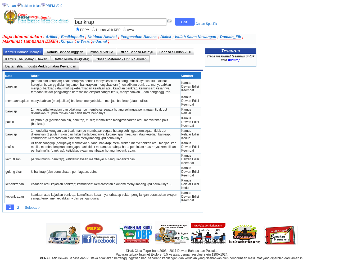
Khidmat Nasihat (102, 37)
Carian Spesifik (206, 24)
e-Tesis (83, 41)
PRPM (84, 30)
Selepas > (32, 208)
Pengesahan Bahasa (139, 37)
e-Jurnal (99, 41)
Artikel (51, 37)
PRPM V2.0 (54, 6)
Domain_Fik (230, 37)
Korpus (67, 41)
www (130, 30)
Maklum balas (30, 6)
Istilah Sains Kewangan (195, 37)
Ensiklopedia (72, 37)
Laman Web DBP (108, 30)
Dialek (165, 37)
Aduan (11, 6)
